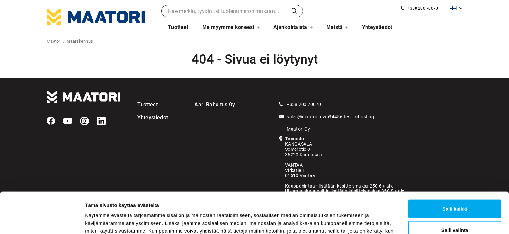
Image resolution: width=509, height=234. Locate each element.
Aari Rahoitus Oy (214, 104)
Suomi (453, 8)
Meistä (334, 27)
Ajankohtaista (290, 27)
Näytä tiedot (347, 221)
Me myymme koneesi (228, 27)
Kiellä (454, 212)
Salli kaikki (454, 170)
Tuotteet (178, 27)
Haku (294, 11)
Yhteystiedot (377, 27)
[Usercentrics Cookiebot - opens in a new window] (42, 221)
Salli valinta (454, 191)
